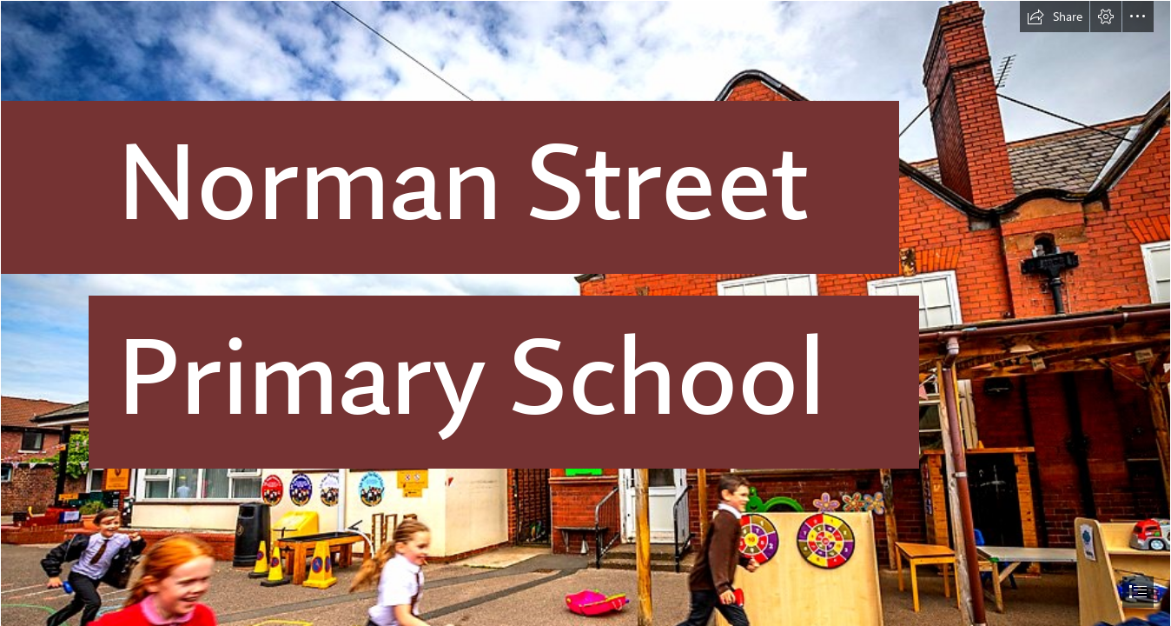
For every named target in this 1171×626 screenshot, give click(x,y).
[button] (1054, 16)
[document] (585, 313)
